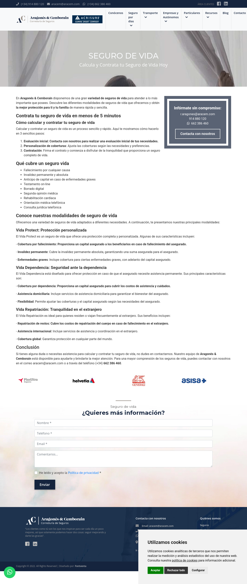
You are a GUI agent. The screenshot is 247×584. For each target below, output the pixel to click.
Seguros (204, 525)
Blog (225, 13)
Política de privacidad (83, 473)
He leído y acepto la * (70, 473)
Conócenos (115, 13)
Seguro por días (133, 19)
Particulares (192, 15)
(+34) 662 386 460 (96, 4)
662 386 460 (197, 123)
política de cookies (185, 560)
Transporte (150, 15)
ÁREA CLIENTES (206, 4)
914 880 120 (197, 119)
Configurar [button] (198, 570)
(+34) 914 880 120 (30, 4)
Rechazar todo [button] (176, 570)
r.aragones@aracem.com (197, 114)
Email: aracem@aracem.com (158, 526)
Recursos (211, 15)
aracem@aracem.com (63, 4)
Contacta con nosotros (197, 134)
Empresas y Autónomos (171, 17)
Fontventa (80, 566)
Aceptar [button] (155, 570)
